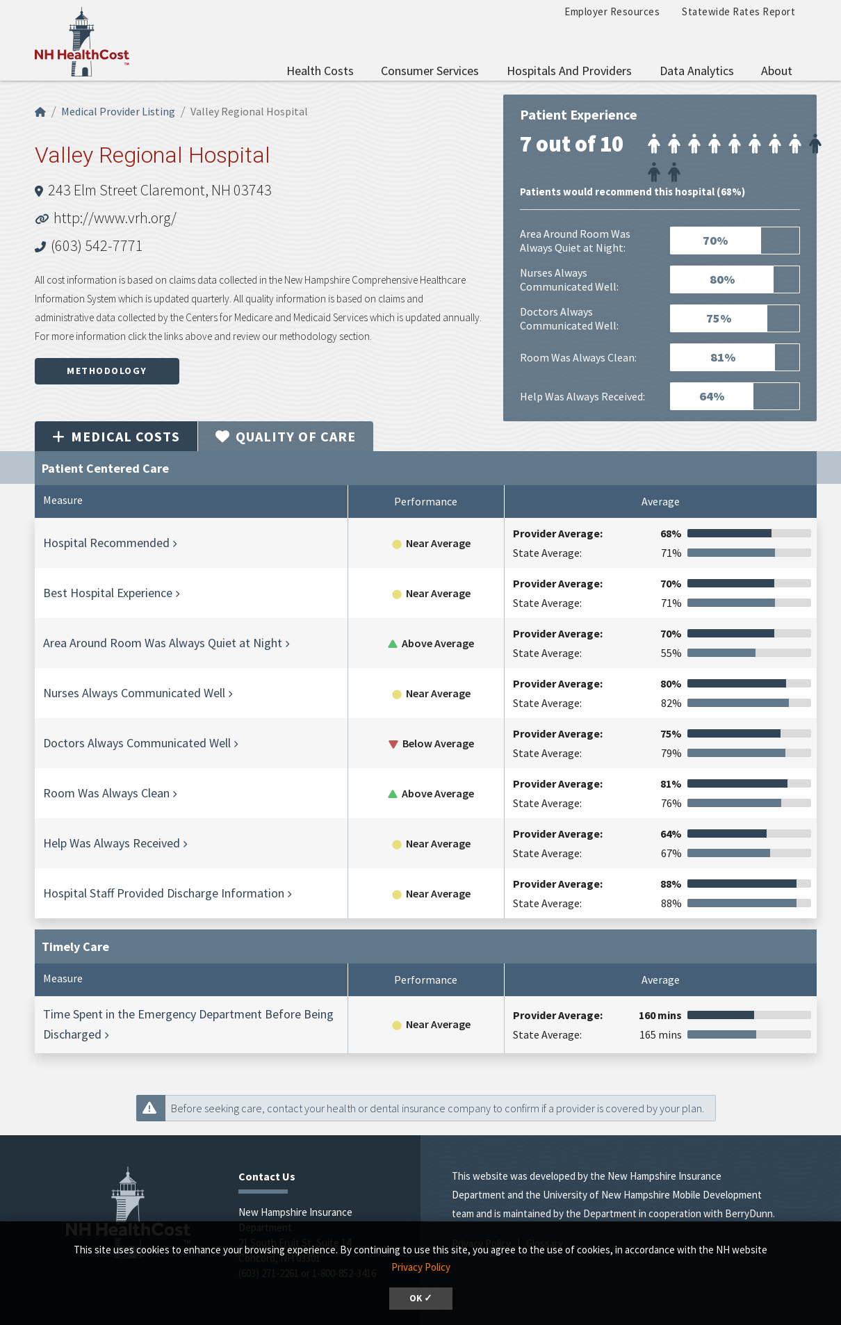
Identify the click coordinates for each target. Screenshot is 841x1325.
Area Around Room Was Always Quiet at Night (162, 643)
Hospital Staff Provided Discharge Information (163, 893)
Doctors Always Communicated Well (137, 743)
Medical (116, 436)
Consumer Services (430, 71)
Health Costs (320, 71)
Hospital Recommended (106, 543)
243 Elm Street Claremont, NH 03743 (160, 190)
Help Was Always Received (111, 843)
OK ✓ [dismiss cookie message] (420, 1298)
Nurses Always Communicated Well (134, 693)
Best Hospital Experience (107, 593)
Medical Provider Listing (118, 111)
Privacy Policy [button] (420, 1267)
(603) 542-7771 (97, 245)
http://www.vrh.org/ (115, 217)
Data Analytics (697, 71)
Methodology (107, 370)
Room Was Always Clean (106, 793)
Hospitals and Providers (569, 71)
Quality (285, 436)
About (776, 71)
